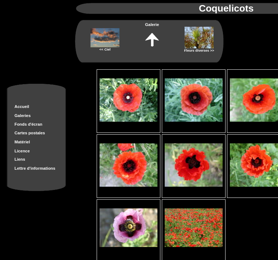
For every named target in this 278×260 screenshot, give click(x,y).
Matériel (22, 142)
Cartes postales (29, 133)
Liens (19, 159)
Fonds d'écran (28, 124)
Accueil (21, 106)
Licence (22, 151)
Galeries (22, 115)
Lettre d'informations (34, 168)
